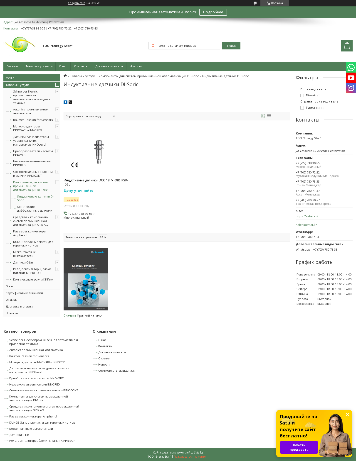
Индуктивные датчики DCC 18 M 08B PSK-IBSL (96, 182)
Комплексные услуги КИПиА (33, 279)
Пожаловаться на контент (191, 457)
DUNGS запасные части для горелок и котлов (33, 244)
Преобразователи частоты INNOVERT (33, 153)
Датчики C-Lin (23, 262)
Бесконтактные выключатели (24, 254)
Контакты (81, 66)
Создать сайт (76, 3)
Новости (136, 66)
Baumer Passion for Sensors (33, 120)
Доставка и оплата (109, 66)
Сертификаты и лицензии (24, 293)
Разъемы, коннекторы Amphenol (29, 233)
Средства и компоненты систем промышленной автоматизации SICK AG (31, 221)
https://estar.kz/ (307, 216)
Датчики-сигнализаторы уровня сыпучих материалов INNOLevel (31, 140)
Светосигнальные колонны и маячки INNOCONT (33, 174)
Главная (13, 66)
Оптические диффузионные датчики (34, 208)
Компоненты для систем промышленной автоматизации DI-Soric (30, 186)
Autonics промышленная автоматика (30, 111)
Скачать (70, 315)
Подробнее (213, 12)
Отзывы (11, 300)
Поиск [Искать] (231, 45)
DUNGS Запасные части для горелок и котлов (42, 422)
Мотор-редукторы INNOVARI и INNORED (27, 128)
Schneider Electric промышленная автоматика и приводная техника (31, 97)
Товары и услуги (37, 66)
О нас (63, 66)
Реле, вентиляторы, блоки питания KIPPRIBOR (32, 271)
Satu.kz (198, 452)
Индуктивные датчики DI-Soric (35, 198)
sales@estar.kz (306, 225)
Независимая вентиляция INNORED (32, 163)
